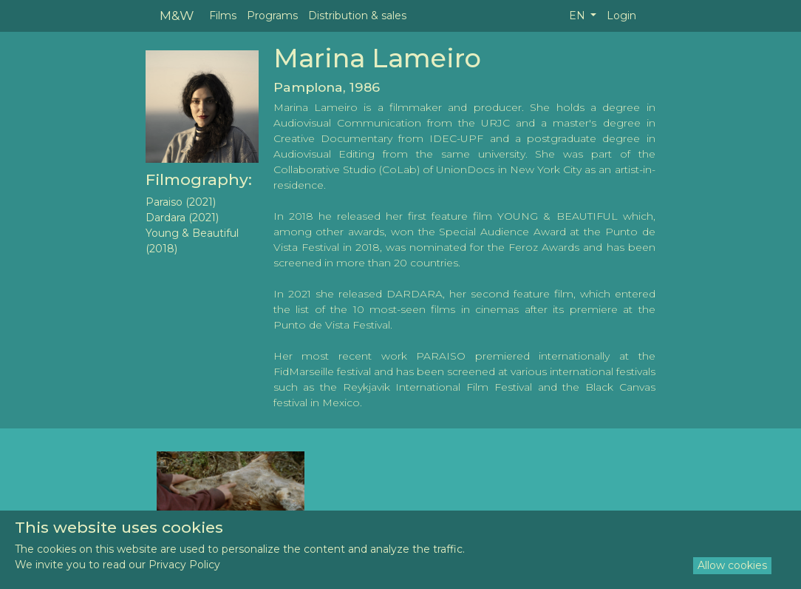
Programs (272, 15)
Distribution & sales (357, 15)
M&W (177, 15)
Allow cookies (732, 565)
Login (621, 15)
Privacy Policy (184, 564)
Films (222, 15)
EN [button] (578, 15)
